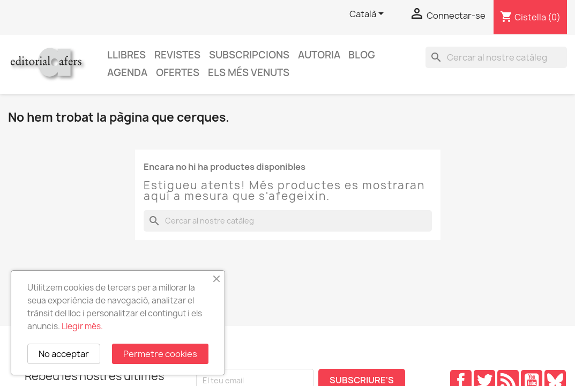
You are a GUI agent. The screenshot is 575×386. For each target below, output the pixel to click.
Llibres (126, 55)
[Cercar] (496, 57)
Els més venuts (248, 72)
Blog (361, 55)
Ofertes (177, 72)
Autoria (319, 55)
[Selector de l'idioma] (368, 14)
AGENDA (127, 72)
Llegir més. (82, 326)
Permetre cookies (160, 354)
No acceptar (64, 354)
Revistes (177, 55)
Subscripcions (249, 55)
